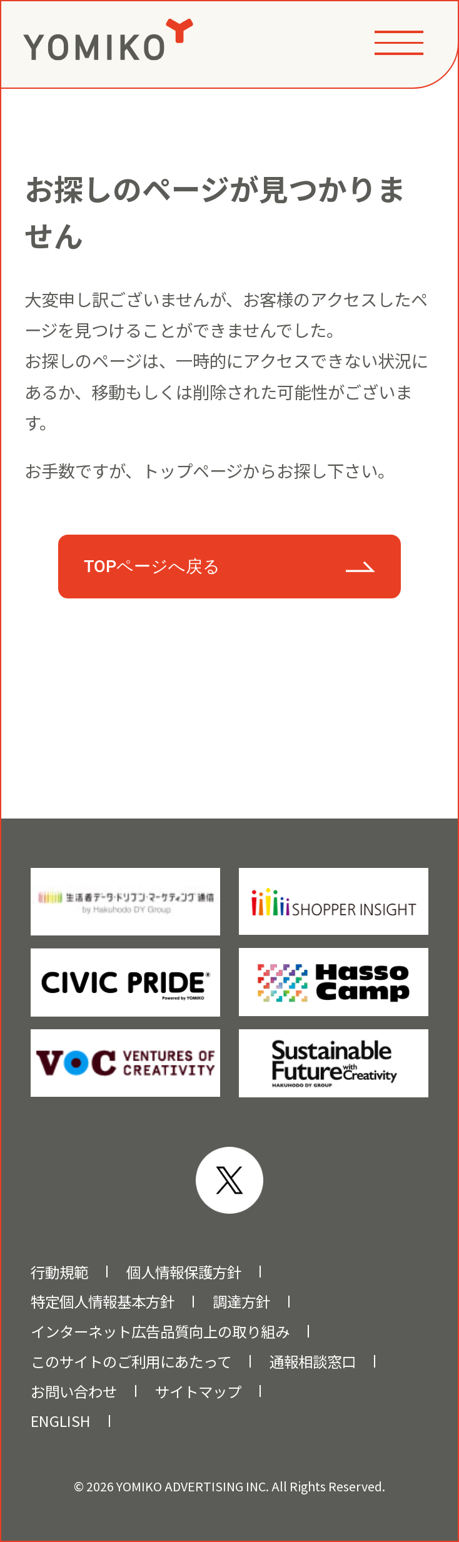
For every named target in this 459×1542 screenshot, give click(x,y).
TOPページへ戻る (152, 567)
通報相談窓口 (313, 1361)
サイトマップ (198, 1391)
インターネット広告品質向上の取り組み (160, 1331)
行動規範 (59, 1272)
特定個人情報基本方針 (102, 1301)
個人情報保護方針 (183, 1272)
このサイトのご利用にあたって (131, 1361)
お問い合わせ (74, 1391)
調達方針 (241, 1301)
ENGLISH (61, 1420)
